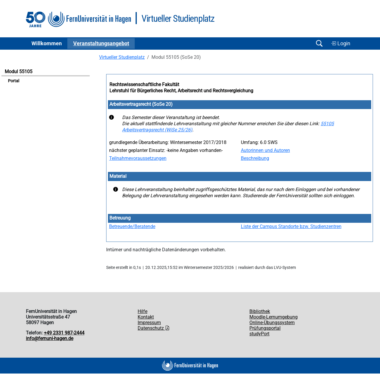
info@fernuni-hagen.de (49, 338)
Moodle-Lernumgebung (273, 317)
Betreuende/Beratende (132, 226)
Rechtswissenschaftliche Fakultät (144, 84)
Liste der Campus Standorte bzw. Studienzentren (291, 226)
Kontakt (146, 317)
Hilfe (142, 311)
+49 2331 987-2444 (64, 333)
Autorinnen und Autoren (265, 150)
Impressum (149, 322)
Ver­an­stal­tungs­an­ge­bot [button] (101, 43)
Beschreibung (255, 158)
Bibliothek (259, 311)
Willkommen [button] (46, 43)
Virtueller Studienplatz (122, 57)
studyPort (259, 334)
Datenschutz (154, 328)
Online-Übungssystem (272, 322)
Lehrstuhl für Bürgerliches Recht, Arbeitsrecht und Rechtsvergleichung (181, 90)
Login (340, 43)
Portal (13, 80)
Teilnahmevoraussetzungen (137, 158)
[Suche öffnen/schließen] (319, 43)
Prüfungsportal (265, 328)
